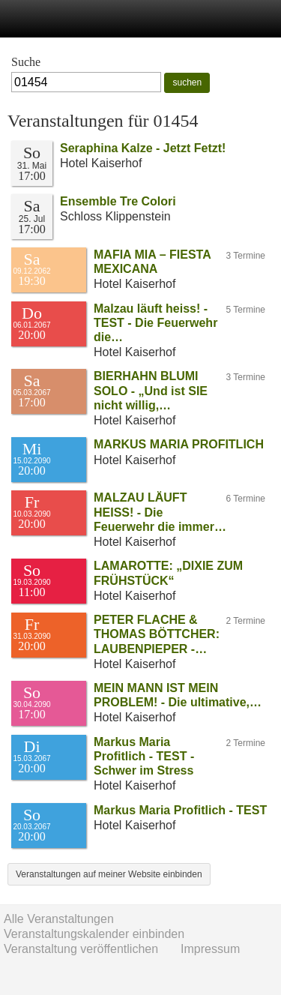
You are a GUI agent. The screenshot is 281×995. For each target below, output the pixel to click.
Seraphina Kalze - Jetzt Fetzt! (143, 148)
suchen (187, 82)
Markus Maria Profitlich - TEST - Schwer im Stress (144, 756)
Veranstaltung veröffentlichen (81, 949)
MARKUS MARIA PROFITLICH (179, 444)
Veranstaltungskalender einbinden (94, 934)
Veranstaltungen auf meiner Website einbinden (109, 874)
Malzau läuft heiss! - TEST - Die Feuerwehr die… (155, 322)
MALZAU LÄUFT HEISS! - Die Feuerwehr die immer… (160, 511)
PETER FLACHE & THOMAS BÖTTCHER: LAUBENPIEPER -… (157, 634)
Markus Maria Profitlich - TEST (180, 810)
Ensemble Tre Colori (118, 201)
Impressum (210, 949)
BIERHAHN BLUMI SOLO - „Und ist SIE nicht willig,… (151, 390)
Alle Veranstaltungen (59, 919)
